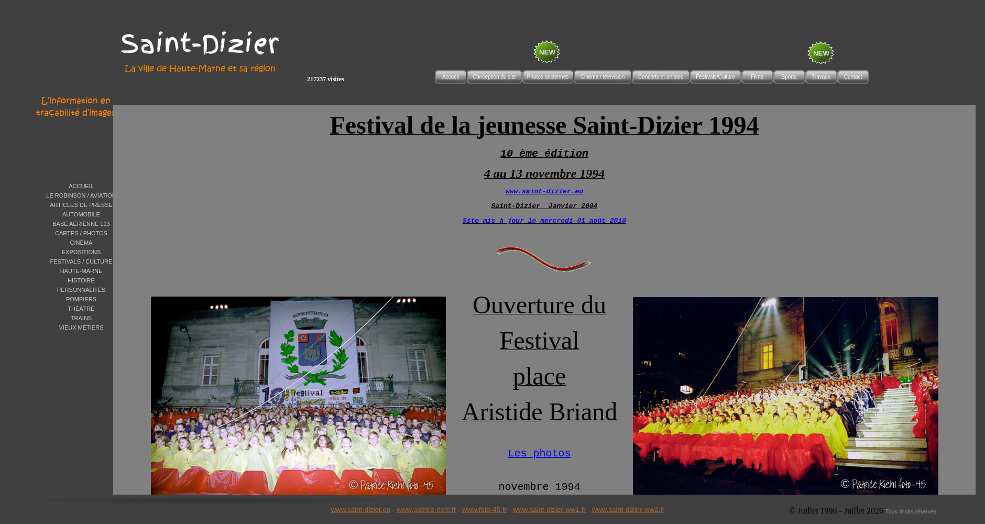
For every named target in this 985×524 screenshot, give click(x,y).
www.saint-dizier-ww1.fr (549, 510)
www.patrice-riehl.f (425, 510)
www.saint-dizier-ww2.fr (628, 510)
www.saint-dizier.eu (360, 510)
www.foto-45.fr (484, 510)
